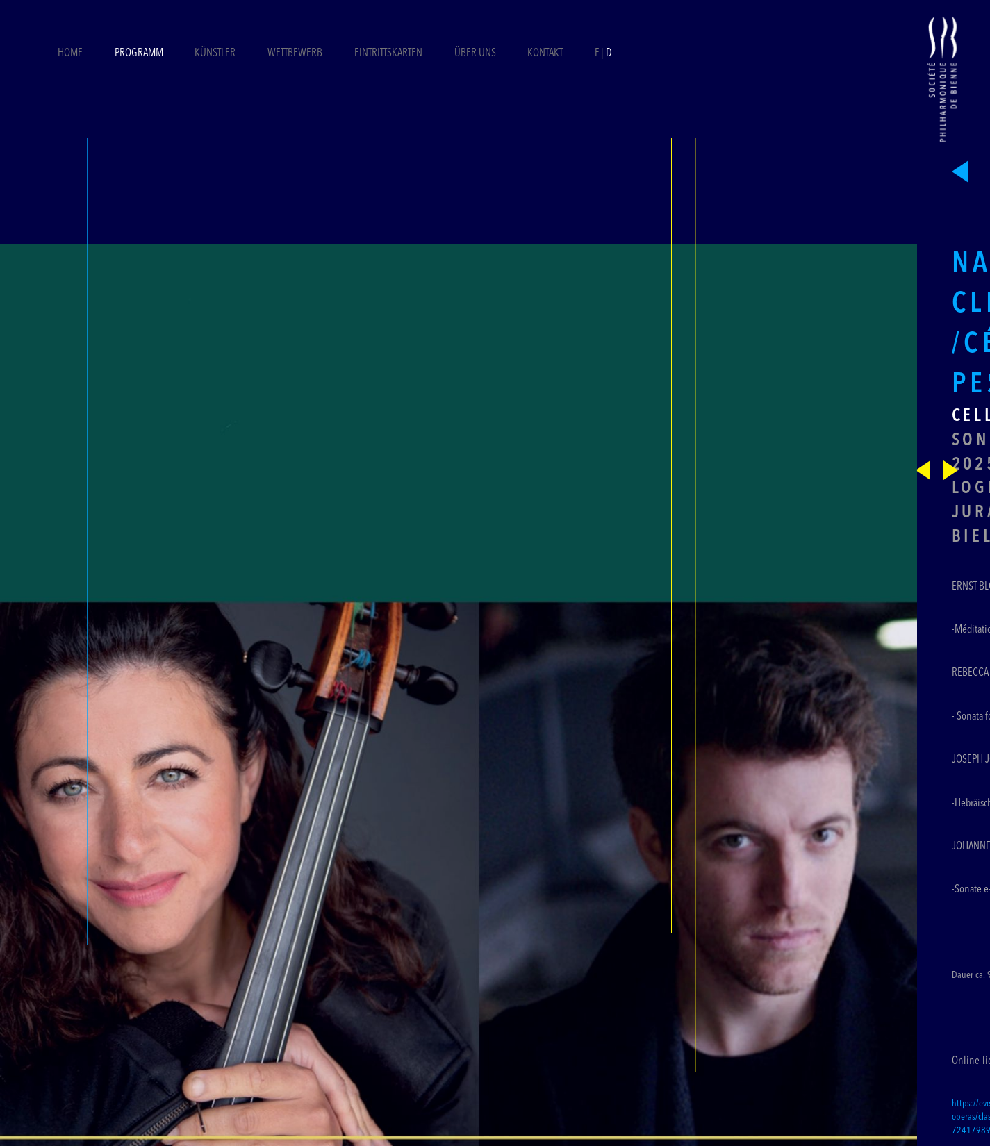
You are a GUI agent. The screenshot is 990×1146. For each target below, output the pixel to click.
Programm (139, 53)
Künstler (215, 53)
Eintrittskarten (389, 53)
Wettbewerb (294, 53)
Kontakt (545, 53)
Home (70, 53)
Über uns (475, 53)
